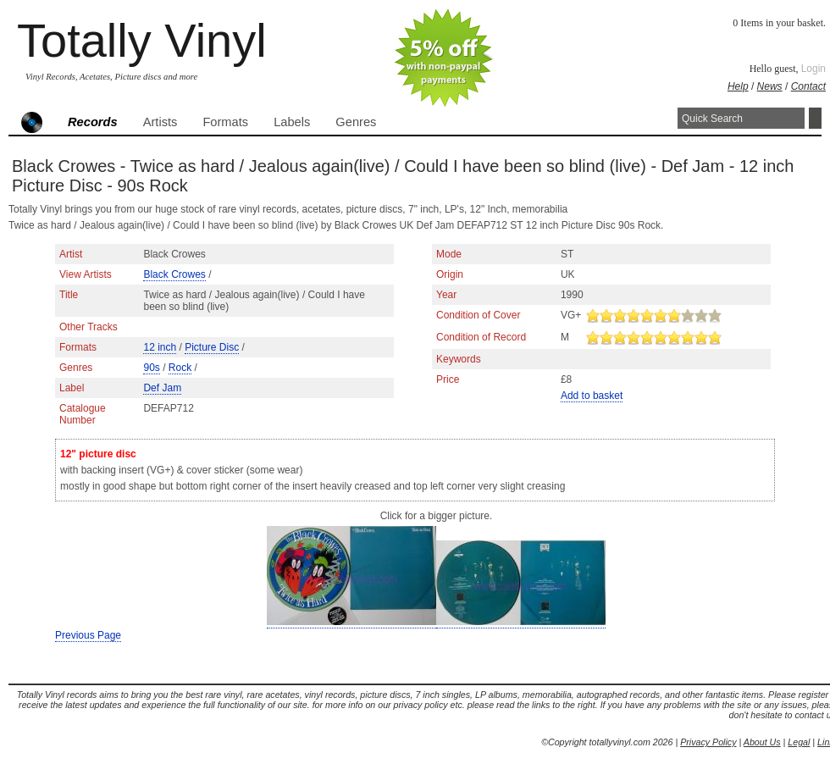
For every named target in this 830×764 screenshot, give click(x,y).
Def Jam (162, 388)
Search (815, 118)
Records (93, 122)
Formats (225, 122)
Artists (160, 122)
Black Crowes (174, 274)
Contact (808, 86)
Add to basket (591, 395)
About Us (762, 742)
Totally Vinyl (142, 40)
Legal (799, 742)
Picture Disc (212, 347)
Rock (180, 368)
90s (151, 368)
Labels (292, 122)
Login (813, 69)
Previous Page (88, 635)
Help (738, 86)
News (770, 86)
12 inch (159, 347)
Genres (355, 122)
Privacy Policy (708, 742)
